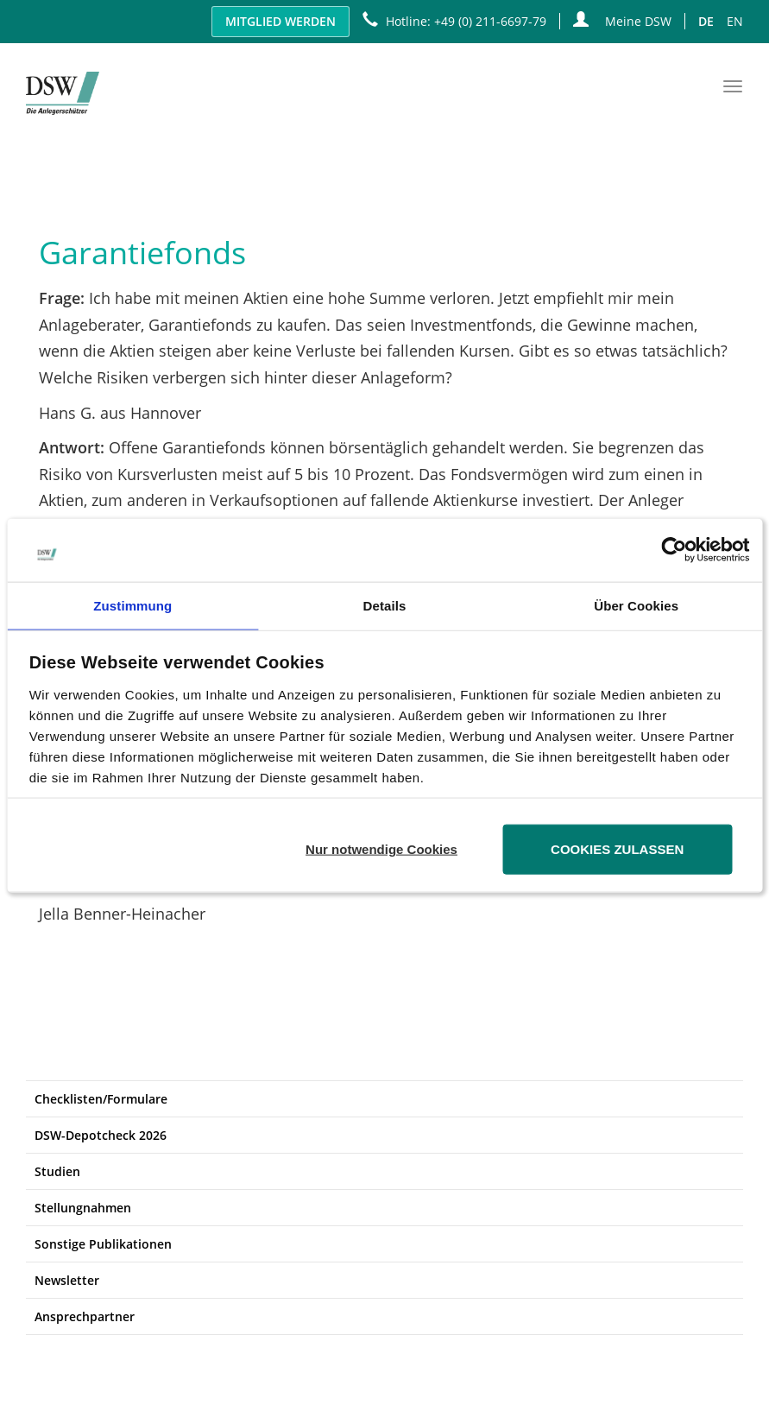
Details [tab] (385, 605)
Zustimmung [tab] (132, 605)
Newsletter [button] (67, 1280)
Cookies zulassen (617, 848)
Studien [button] (57, 1171)
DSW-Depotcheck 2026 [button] (101, 1135)
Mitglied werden (280, 21)
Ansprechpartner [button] (85, 1316)
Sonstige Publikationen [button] (103, 1244)
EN (735, 21)
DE (706, 21)
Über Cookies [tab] (636, 605)
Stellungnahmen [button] (83, 1207)
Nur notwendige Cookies (381, 848)
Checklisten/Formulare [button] (101, 1099)
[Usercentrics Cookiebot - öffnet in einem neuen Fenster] (673, 550)
